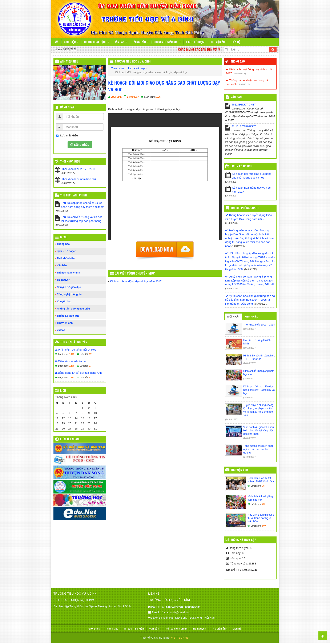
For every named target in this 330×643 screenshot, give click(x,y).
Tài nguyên (140, 42)
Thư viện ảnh (218, 42)
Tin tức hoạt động (96, 42)
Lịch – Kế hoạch (195, 42)
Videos (61, 330)
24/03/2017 (133, 97)
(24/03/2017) (239, 73)
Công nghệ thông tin (69, 294)
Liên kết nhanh (70, 439)
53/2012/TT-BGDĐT (244, 126)
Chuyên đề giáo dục (167, 42)
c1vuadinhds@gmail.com (176, 612)
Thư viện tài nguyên (73, 342)
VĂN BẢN (236, 97)
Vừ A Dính (116, 97)
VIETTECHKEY (180, 637)
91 (90, 377)
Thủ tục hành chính (73, 195)
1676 (158, 97)
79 (263, 504)
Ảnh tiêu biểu (69, 61)
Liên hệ (236, 42)
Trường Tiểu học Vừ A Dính (132, 61)
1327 (71, 354)
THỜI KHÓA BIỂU (70, 161)
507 (264, 525)
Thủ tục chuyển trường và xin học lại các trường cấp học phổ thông (81, 219)
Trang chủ (117, 68)
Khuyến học (64, 301)
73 (90, 365)
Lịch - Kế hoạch (137, 68)
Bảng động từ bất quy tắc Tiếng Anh (78, 372)
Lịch (63, 390)
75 (263, 485)
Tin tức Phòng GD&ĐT (245, 208)
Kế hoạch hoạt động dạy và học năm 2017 (136, 281)
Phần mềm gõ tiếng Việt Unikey (75, 349)
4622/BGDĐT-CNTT (244, 104)
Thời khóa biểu (66, 258)
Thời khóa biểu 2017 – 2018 (78, 169)
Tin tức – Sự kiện (134, 628)
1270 (71, 365)
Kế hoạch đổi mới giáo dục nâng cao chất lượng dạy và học (251, 175)
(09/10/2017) (249, 329)
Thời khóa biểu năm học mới (78, 179)
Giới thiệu (71, 42)
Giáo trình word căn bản (71, 361)
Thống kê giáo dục (68, 315)
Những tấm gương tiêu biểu (73, 308)
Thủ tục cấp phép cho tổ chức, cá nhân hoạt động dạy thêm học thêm (82, 204)
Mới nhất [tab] (233, 316)
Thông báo (63, 244)
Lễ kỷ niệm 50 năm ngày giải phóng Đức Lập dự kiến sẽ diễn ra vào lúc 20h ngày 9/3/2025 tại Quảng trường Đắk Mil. (250, 280)
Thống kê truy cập (243, 540)
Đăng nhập (67, 107)
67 (90, 354)
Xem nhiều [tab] (251, 316)
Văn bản (120, 42)
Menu (63, 237)
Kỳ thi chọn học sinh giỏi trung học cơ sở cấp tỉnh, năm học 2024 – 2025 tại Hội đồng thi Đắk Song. (250, 299)
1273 (71, 377)
